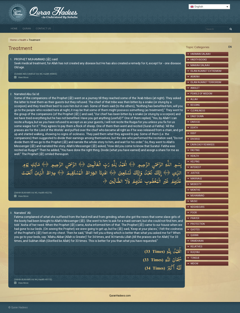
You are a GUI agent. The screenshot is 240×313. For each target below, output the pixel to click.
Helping (195, 161)
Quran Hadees (19, 307)
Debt (193, 133)
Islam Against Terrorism (205, 82)
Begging (195, 105)
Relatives (196, 246)
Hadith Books (198, 59)
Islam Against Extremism (205, 71)
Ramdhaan (197, 241)
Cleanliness (197, 110)
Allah (194, 99)
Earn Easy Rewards (202, 144)
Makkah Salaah (200, 65)
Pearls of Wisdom (201, 93)
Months (195, 190)
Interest (195, 167)
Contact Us (43, 28)
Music (194, 201)
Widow (194, 263)
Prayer (194, 218)
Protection (197, 224)
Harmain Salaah (200, 54)
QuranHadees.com (120, 295)
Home (14, 28)
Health (22, 39)
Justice (195, 173)
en (230, 46)
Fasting (195, 150)
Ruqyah (195, 252)
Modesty (196, 184)
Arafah (195, 76)
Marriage (196, 178)
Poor (193, 212)
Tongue (195, 258)
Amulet (195, 88)
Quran (26, 28)
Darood (195, 122)
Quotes (195, 229)
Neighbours (197, 207)
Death (194, 127)
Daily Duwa (197, 116)
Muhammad (197, 195)
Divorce (195, 139)
